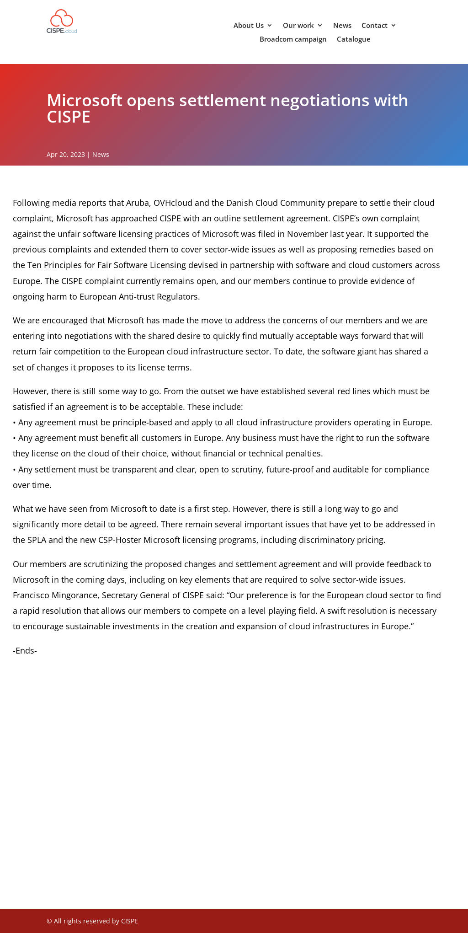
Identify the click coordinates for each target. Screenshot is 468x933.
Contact (375, 26)
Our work (298, 26)
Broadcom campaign (293, 39)
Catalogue (354, 39)
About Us (249, 26)
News (342, 26)
